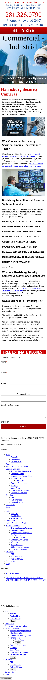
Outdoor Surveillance (19, 483)
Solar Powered (17, 488)
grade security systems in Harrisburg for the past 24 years (21, 155)
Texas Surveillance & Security (23, 2)
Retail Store (20, 481)
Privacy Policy (16, 462)
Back (13, 621)
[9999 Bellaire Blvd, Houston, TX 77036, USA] (20, 592)
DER (12, 497)
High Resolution (17, 473)
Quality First (16, 459)
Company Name (23, 394)
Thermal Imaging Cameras (21, 471)
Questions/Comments (10, 405)
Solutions (10, 495)
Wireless (14, 485)
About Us (14, 457)
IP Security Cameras (19, 492)
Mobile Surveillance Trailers (17, 466)
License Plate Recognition (21, 476)
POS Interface (16, 500)
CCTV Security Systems (20, 490)
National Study (17, 502)
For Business (16, 478)
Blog (8, 507)
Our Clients (27, 30)
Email (4, 372)
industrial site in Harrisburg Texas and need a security (22, 289)
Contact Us (10, 504)
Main (15, 30)
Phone (3, 383)
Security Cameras (13, 469)
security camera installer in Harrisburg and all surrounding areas (22, 164)
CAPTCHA (5, 422)
